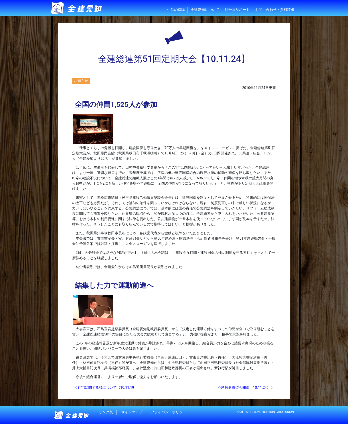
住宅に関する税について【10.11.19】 (106, 387)
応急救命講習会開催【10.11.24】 (245, 387)
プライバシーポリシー (168, 412)
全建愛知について (205, 10)
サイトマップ (131, 412)
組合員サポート (237, 10)
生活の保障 (176, 10)
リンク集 (106, 412)
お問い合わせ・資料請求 (274, 10)
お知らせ (81, 81)
